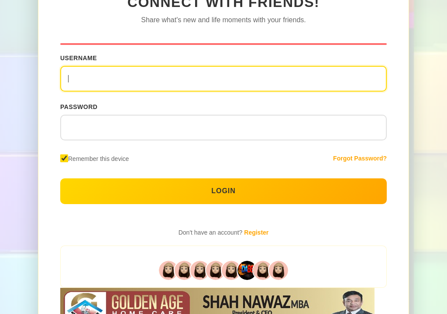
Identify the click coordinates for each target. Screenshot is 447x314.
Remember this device (98, 158)
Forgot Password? (360, 158)
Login (223, 191)
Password (78, 106)
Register (256, 232)
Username (78, 58)
